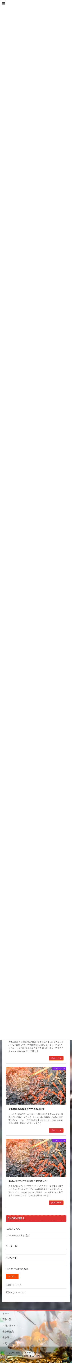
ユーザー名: (12, 1246)
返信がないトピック (16, 1292)
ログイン (12, 1276)
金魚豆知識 (8, 1331)
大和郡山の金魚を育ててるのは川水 (27, 1109)
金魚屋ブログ (9, 1337)
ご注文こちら (13, 1228)
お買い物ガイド (10, 1325)
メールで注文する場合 (18, 1235)
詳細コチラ (56, 1058)
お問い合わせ (9, 1343)
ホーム (5, 1313)
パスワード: (12, 1257)
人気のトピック (13, 1285)
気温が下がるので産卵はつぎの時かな (28, 1181)
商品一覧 (6, 1319)
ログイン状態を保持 (18, 1269)
